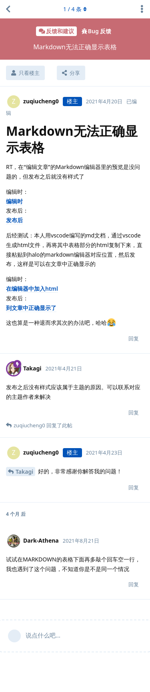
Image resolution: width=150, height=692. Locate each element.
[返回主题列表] (8, 9)
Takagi (24, 471)
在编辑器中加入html (32, 288)
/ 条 (75, 9)
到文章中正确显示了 (31, 308)
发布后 (14, 220)
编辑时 (14, 201)
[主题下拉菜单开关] (142, 9)
